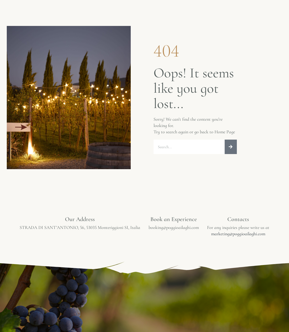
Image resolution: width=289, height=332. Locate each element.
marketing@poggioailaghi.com (238, 234)
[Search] (231, 147)
